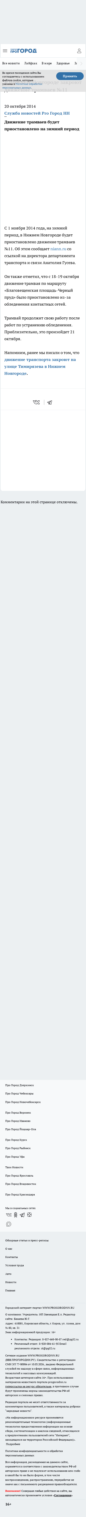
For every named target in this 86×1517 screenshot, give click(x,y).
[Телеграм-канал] (22, 1214)
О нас (8, 1248)
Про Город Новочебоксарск (23, 1102)
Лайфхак (30, 63)
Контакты (11, 1257)
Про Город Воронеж (18, 1112)
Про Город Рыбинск (18, 1148)
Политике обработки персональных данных (22, 85)
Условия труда (14, 1265)
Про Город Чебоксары (19, 1093)
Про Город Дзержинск (19, 1085)
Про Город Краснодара (20, 1194)
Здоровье (63, 63)
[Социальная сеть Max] (8, 1224)
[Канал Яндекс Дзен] (29, 1214)
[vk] (37, 402)
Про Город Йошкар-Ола (20, 1129)
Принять (70, 76)
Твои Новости (14, 1167)
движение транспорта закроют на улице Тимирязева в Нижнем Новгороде (40, 366)
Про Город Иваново (18, 1121)
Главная (10, 1290)
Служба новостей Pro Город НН (37, 113)
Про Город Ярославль (19, 1175)
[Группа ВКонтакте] (8, 1214)
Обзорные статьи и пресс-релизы (27, 1240)
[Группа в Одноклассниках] (15, 1214)
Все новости (11, 63)
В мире (47, 63)
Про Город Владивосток (20, 1184)
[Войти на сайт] (79, 50)
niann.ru (58, 248)
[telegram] (51, 402)
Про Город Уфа (15, 1156)
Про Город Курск (16, 1139)
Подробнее (13, 1444)
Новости (10, 1282)
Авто (8, 1274)
